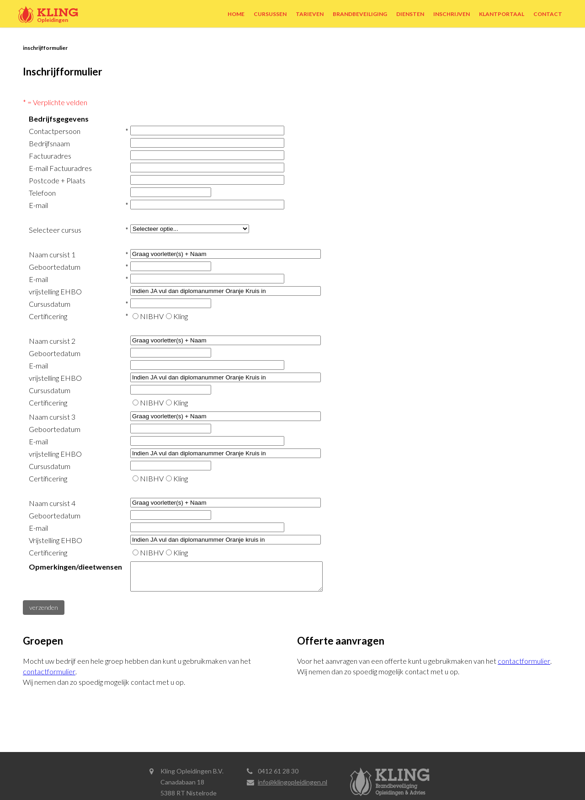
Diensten (410, 14)
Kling (180, 316)
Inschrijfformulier (45, 47)
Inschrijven (451, 14)
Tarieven (310, 14)
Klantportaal (501, 14)
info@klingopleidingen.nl (292, 782)
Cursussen (270, 14)
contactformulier (49, 676)
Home (236, 14)
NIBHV (152, 316)
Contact (547, 14)
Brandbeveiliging (360, 14)
